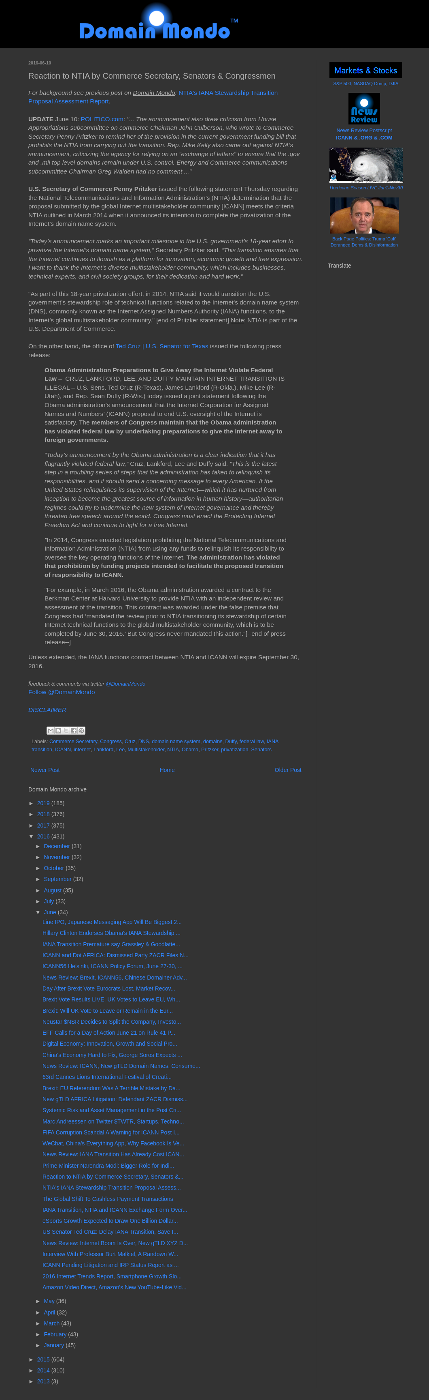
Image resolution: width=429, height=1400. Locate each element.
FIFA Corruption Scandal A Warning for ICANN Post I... (111, 1132)
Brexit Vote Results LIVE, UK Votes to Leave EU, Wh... (111, 999)
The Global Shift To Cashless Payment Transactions (107, 1199)
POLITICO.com (102, 119)
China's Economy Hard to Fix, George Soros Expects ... (112, 1055)
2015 (44, 1359)
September (58, 879)
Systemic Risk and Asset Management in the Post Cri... (111, 1110)
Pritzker (209, 750)
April (50, 1312)
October (55, 868)
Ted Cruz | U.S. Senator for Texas (162, 346)
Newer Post (44, 770)
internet (82, 750)
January (55, 1345)
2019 (44, 803)
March (52, 1323)
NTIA (173, 750)
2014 (44, 1370)
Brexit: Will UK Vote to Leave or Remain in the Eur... (107, 1011)
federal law (252, 741)
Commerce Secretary (73, 741)
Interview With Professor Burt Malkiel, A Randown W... (110, 1254)
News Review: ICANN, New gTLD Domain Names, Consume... (121, 1066)
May (50, 1301)
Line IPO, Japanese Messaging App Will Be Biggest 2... (112, 922)
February (56, 1334)
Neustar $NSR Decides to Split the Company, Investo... (111, 1021)
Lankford (103, 750)
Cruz (130, 741)
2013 (44, 1381)
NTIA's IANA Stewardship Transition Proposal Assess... (111, 1187)
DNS (143, 741)
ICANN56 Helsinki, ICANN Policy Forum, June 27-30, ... (112, 966)
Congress (111, 741)
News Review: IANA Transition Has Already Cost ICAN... (113, 1154)
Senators (261, 750)
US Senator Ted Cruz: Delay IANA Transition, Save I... (110, 1231)
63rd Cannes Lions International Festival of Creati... (107, 1077)
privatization (234, 750)
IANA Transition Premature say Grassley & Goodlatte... (111, 944)
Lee (120, 750)
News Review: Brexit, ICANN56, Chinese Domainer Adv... (114, 977)
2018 (44, 814)
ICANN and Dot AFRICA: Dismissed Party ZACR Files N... (115, 955)
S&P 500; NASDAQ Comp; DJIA (366, 83)
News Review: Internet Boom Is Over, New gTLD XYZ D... (115, 1243)
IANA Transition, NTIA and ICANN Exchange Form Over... (114, 1210)
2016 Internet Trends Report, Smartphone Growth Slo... (112, 1276)
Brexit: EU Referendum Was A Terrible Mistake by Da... (111, 1088)
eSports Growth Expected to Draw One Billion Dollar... (110, 1221)
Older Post (288, 770)
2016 (44, 836)
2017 (44, 825)
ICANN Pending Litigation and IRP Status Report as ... (110, 1265)
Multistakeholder (145, 750)
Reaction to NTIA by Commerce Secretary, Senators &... (112, 1176)
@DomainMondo (125, 684)
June (50, 912)
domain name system (176, 741)
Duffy (231, 741)
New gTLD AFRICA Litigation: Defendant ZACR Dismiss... (115, 1099)
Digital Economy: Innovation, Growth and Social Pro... (109, 1043)
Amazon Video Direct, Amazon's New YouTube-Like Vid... (114, 1287)
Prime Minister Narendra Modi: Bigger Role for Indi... (108, 1165)
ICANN (63, 750)
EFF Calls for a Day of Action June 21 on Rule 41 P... (108, 1032)
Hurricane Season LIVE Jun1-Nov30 (366, 187)
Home (166, 770)
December (57, 846)
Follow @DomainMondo (61, 691)
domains (213, 741)
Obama (190, 750)
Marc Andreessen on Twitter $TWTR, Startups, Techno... (113, 1121)
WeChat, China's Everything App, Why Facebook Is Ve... (113, 1143)
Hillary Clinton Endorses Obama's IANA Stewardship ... (111, 933)
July (49, 901)
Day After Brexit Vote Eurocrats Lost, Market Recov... (108, 988)
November (57, 857)
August (53, 890)
